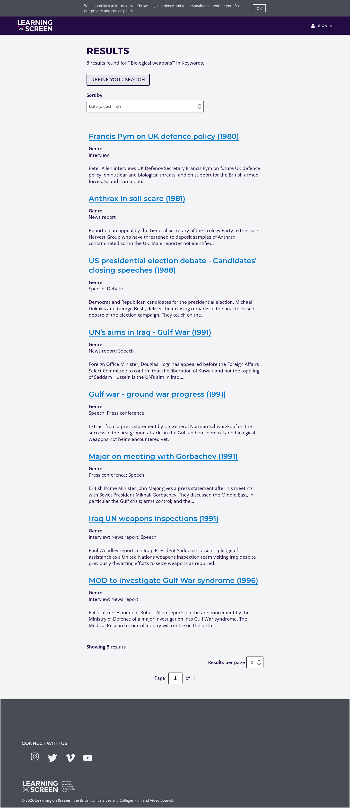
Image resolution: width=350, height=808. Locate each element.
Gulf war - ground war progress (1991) (157, 394)
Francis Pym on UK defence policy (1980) (164, 136)
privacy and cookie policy (112, 10)
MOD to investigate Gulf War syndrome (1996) (173, 580)
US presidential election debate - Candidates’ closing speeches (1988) (173, 265)
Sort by (94, 95)
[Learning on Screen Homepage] (35, 25)
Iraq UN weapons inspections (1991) (154, 518)
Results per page (226, 662)
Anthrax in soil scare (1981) (137, 198)
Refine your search (118, 79)
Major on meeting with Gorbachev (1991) (163, 456)
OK (259, 8)
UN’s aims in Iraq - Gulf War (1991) (150, 332)
